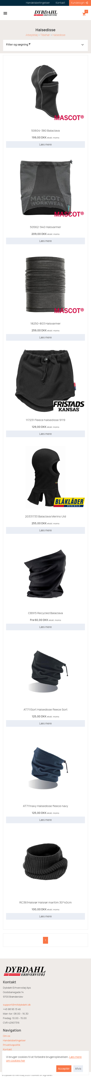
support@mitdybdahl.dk (17, 1004)
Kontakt (7, 1049)
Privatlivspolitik (11, 1045)
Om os (6, 1036)
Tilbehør (45, 35)
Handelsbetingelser (14, 1040)
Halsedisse (59, 35)
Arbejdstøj (32, 35)
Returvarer (9, 1054)
